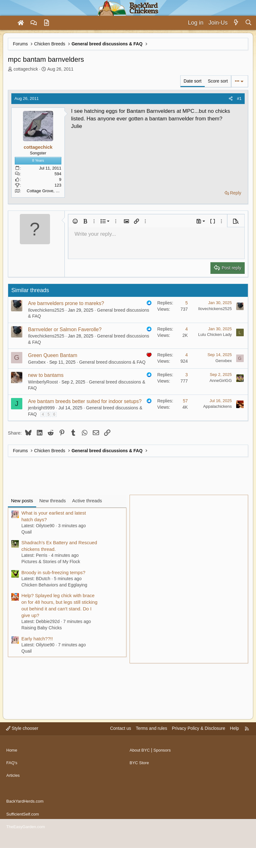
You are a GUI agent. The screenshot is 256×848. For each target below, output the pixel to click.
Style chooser (22, 740)
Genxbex (37, 362)
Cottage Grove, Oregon (48, 190)
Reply (235, 192)
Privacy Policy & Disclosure (198, 740)
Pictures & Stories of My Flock (50, 561)
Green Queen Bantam (52, 355)
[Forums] (33, 23)
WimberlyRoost (43, 381)
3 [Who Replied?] (186, 374)
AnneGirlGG (220, 380)
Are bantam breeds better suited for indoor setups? (85, 401)
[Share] (230, 98)
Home (12, 760)
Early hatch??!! (37, 638)
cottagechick (26, 69)
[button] (75, 221)
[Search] (248, 22)
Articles (13, 784)
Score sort (218, 81)
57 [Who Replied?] (185, 400)
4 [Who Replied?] (186, 329)
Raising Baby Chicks (41, 627)
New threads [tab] (52, 500)
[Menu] (8, 23)
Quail (26, 531)
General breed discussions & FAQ (112, 362)
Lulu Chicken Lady (215, 334)
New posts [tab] (22, 500)
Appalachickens (217, 406)
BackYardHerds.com (26, 805)
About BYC (140, 760)
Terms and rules (151, 740)
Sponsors (164, 760)
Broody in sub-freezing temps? (53, 572)
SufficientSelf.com (24, 817)
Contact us (120, 740)
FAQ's (12, 772)
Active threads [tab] (87, 500)
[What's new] (236, 22)
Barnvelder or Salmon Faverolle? (65, 329)
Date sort (193, 81)
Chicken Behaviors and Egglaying (54, 584)
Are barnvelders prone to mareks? (66, 303)
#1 (239, 98)
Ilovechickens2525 (46, 310)
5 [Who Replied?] (186, 302)
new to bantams (46, 375)
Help (234, 740)
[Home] (20, 23)
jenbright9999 (41, 407)
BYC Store (140, 772)
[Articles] (46, 23)
